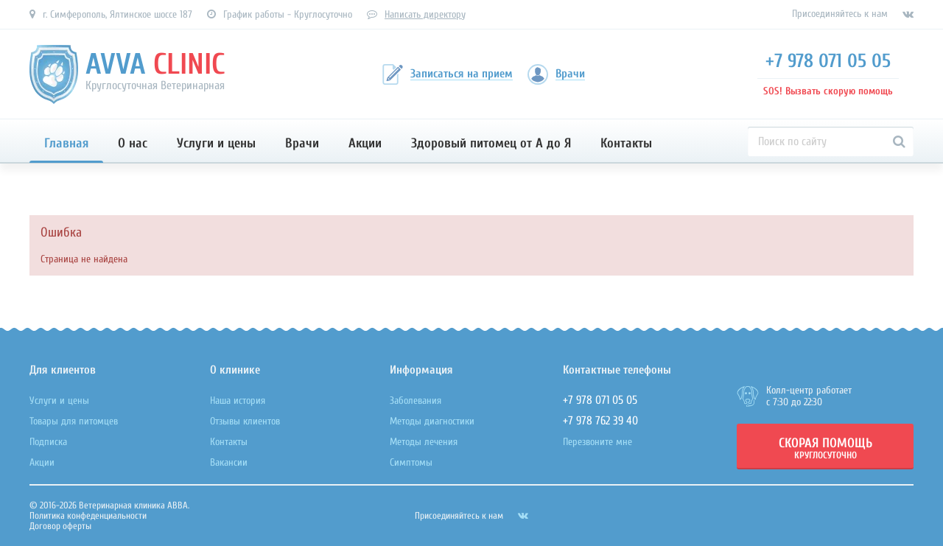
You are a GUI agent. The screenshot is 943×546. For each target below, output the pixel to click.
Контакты (626, 143)
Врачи (302, 143)
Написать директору (425, 14)
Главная (66, 143)
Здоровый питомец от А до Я (491, 143)
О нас (132, 143)
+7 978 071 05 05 (828, 61)
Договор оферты (60, 525)
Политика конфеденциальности (88, 515)
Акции (365, 143)
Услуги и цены (216, 143)
